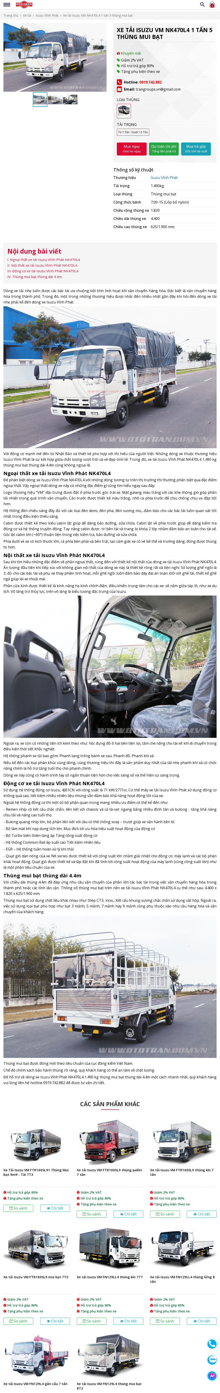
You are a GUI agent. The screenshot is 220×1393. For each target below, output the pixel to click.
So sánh (18, 1208)
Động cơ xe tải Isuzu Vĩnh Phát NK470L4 (45, 271)
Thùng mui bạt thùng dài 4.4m (37, 276)
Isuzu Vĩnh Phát (47, 15)
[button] (102, 27)
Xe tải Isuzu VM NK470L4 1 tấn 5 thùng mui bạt (98, 15)
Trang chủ (10, 15)
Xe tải (27, 15)
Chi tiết (55, 1208)
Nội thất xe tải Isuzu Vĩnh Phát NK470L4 (44, 265)
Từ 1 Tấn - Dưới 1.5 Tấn (133, 132)
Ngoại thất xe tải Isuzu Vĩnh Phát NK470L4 (45, 259)
